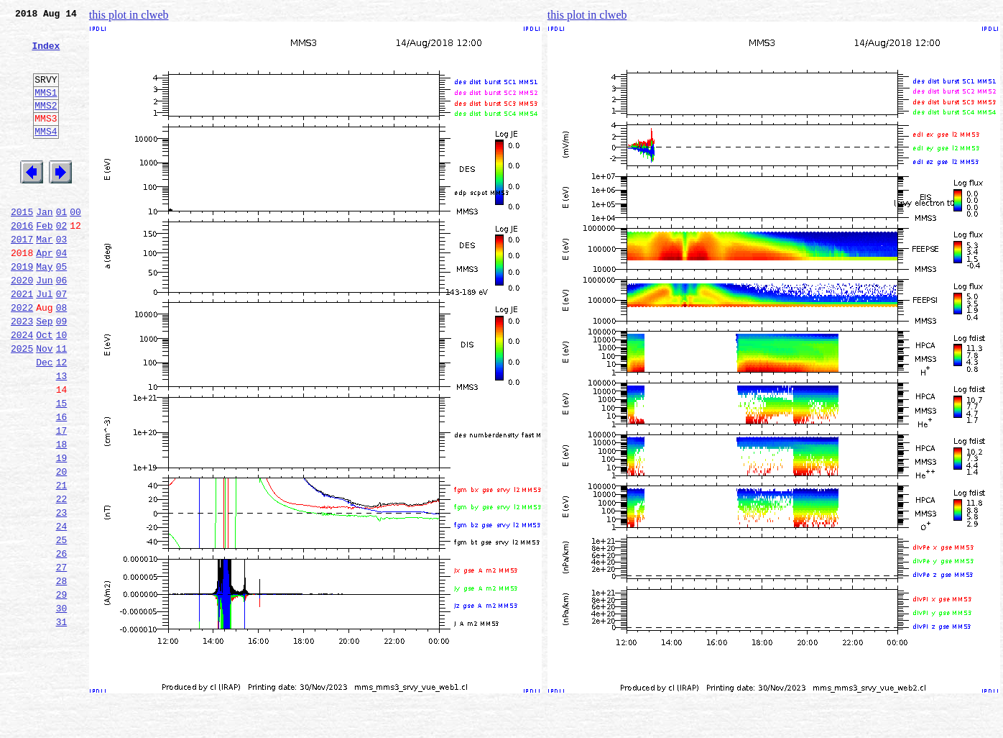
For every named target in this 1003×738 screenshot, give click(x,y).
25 (62, 625)
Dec (44, 420)
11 (62, 404)
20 (62, 546)
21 (62, 562)
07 (62, 340)
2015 (22, 246)
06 (62, 325)
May (44, 309)
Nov (44, 404)
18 (62, 515)
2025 (22, 404)
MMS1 (45, 109)
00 (75, 246)
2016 (22, 261)
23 (62, 594)
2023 (22, 372)
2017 (22, 277)
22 (62, 578)
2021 (22, 340)
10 (62, 388)
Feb (44, 261)
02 (62, 261)
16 (62, 483)
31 (62, 720)
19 (62, 530)
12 (62, 420)
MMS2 (45, 124)
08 (62, 356)
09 (62, 372)
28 (62, 673)
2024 (22, 388)
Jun (44, 325)
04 (62, 293)
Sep (44, 372)
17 (62, 499)
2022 (22, 356)
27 (62, 657)
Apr (44, 293)
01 (62, 246)
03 (62, 277)
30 (62, 704)
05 (62, 309)
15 (62, 467)
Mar (44, 277)
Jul (44, 340)
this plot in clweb (129, 15)
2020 (22, 325)
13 (62, 435)
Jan (44, 246)
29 (62, 689)
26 (62, 641)
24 (62, 609)
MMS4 (45, 154)
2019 (22, 309)
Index (46, 53)
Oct (44, 388)
